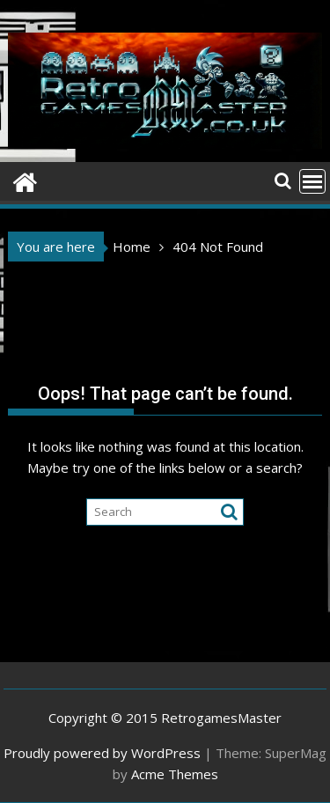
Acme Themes (174, 774)
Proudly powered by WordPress (102, 753)
